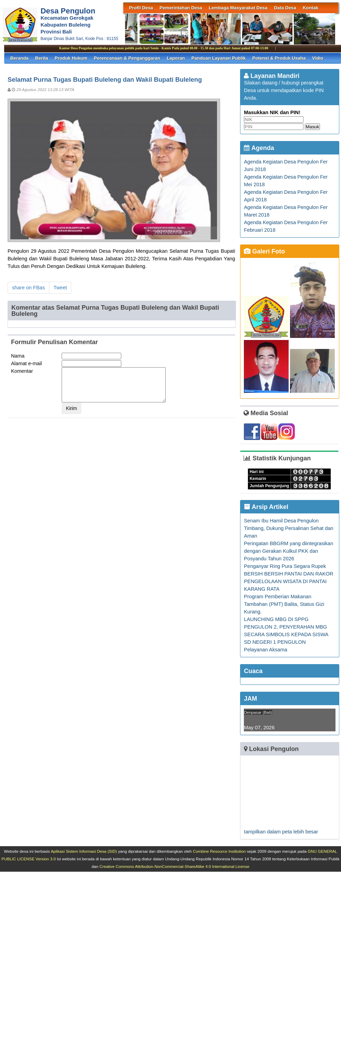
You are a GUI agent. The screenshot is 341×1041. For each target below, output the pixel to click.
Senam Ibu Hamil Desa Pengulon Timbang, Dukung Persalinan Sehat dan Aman (288, 528)
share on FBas (28, 287)
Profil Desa (141, 7)
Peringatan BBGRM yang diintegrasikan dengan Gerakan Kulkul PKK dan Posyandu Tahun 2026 (288, 551)
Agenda (259, 147)
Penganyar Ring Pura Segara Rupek (285, 566)
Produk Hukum (71, 58)
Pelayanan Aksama (265, 649)
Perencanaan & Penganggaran (127, 58)
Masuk (312, 126)
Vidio (317, 58)
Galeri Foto (264, 251)
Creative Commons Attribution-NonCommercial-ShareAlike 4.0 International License (174, 866)
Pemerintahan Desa (180, 7)
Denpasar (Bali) (258, 712)
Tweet (60, 287)
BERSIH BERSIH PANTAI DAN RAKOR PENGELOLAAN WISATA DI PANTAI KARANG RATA (288, 581)
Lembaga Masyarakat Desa (238, 7)
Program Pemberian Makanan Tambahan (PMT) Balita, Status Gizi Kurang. (284, 604)
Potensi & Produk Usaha (279, 58)
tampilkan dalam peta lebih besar (281, 831)
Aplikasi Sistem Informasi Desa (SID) (84, 851)
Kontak (310, 7)
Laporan (176, 58)
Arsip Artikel (266, 506)
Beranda (19, 58)
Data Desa (285, 7)
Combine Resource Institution (219, 851)
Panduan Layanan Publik (219, 58)
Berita (41, 58)
